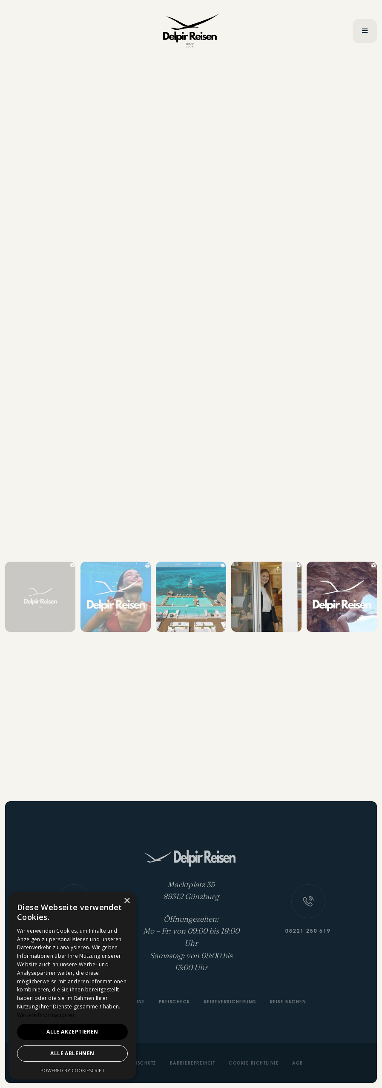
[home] (191, 31)
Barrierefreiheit (192, 1064)
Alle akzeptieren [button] (72, 1031)
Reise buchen (288, 1002)
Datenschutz (138, 1064)
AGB (297, 1064)
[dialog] (72, 985)
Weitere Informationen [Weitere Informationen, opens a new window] (45, 1015)
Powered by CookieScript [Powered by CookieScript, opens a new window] (72, 1070)
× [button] (127, 901)
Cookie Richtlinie (254, 1064)
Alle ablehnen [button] (72, 1053)
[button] (365, 31)
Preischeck (174, 1002)
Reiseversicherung (230, 1002)
